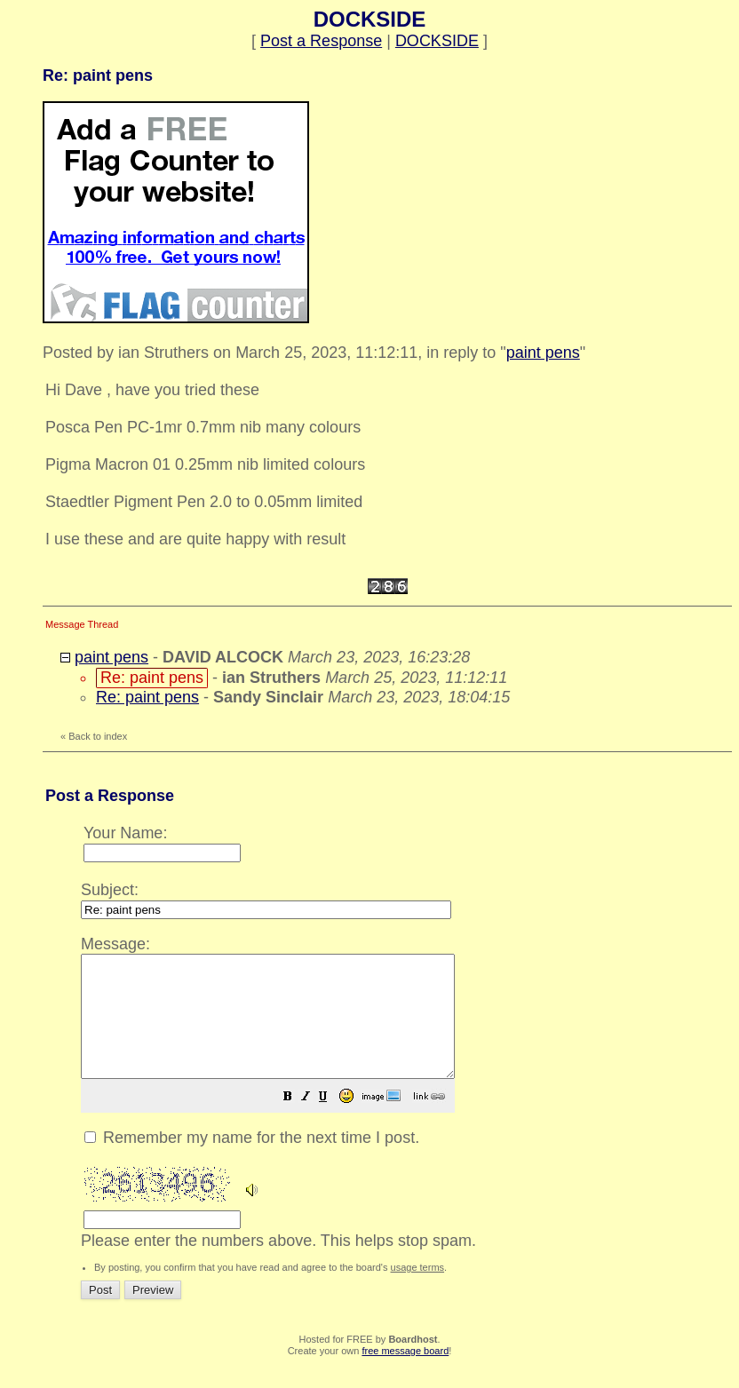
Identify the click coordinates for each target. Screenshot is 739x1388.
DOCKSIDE (437, 41)
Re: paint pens (147, 697)
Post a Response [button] (321, 41)
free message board (405, 1374)
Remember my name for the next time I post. (251, 1161)
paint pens (543, 352)
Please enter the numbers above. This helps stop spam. (401, 1102)
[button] (332, 1121)
